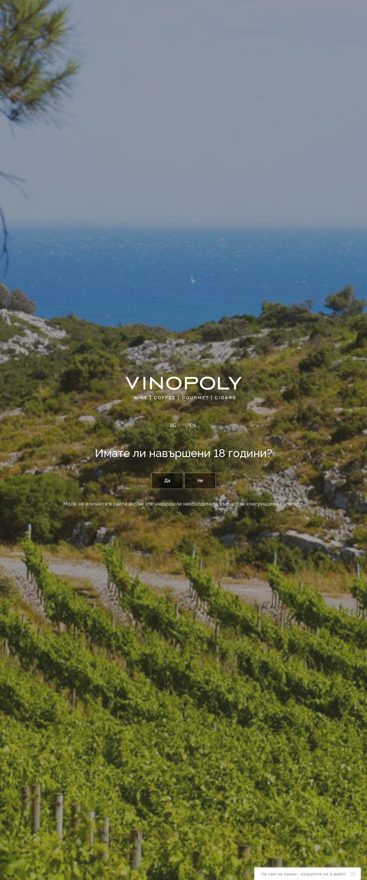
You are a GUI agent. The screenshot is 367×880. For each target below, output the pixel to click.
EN (193, 426)
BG (173, 426)
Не (200, 481)
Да (167, 481)
